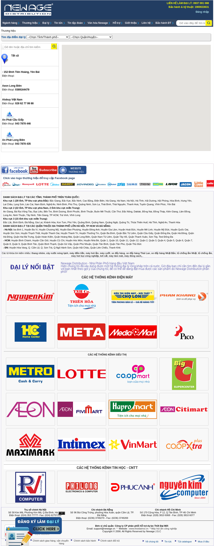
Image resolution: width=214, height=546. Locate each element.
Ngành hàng (10, 22)
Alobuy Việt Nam (12, 99)
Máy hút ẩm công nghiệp (164, 528)
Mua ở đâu (203, 541)
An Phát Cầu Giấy (13, 119)
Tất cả (15, 55)
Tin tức (58, 22)
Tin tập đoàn (75, 22)
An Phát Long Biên (13, 139)
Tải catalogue (185, 541)
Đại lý (45, 22)
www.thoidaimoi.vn (138, 528)
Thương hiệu (30, 22)
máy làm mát (116, 256)
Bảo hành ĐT (163, 22)
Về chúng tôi (152, 541)
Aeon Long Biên (12, 85)
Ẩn (62, 513)
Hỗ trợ (116, 22)
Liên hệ (146, 22)
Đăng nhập (202, 11)
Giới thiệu (131, 22)
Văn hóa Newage (98, 22)
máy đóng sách (132, 256)
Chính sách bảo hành (85, 540)
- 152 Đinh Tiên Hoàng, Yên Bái (20, 72)
